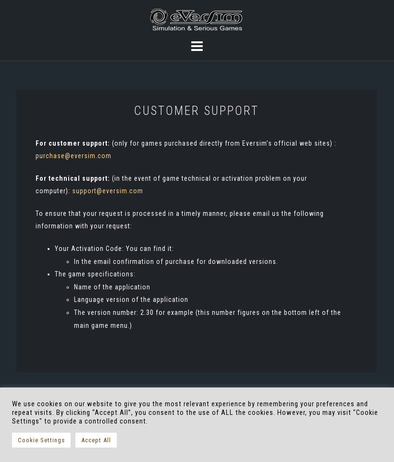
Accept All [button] (96, 440)
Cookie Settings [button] (41, 440)
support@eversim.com (107, 191)
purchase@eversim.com (73, 156)
